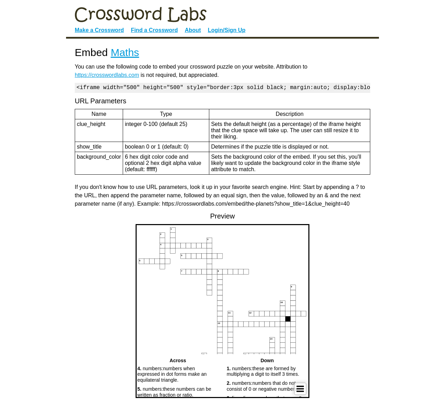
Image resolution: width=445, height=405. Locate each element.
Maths (125, 52)
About (193, 30)
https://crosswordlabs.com (107, 75)
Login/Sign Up (226, 30)
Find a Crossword (154, 30)
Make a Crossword (99, 30)
